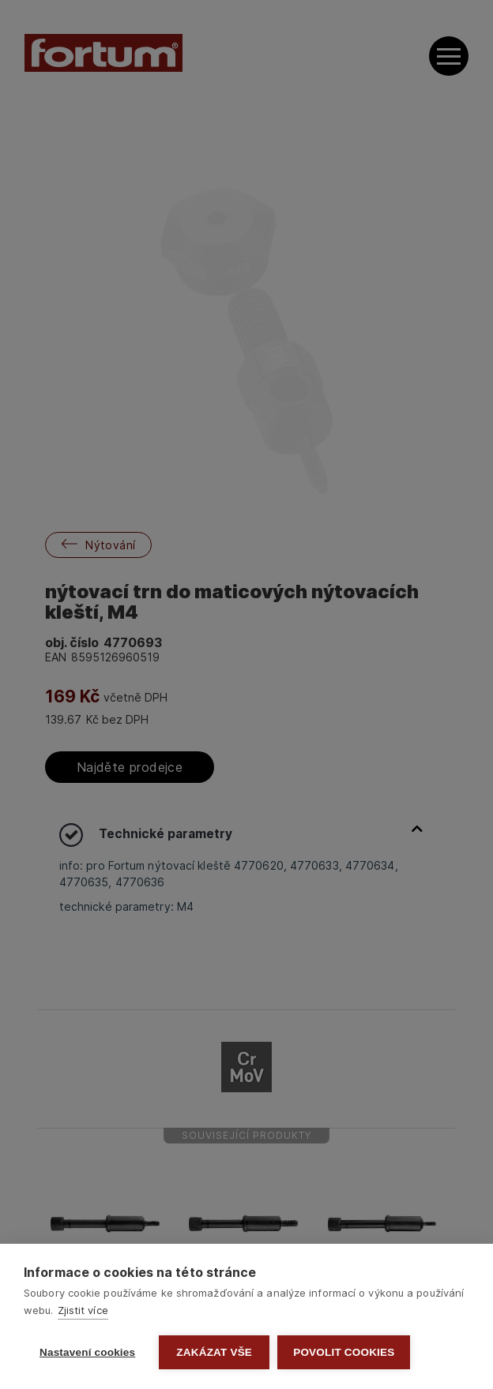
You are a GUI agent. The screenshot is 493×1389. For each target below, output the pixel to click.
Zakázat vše (214, 1352)
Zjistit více (83, 1310)
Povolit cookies (343, 1352)
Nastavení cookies (87, 1352)
